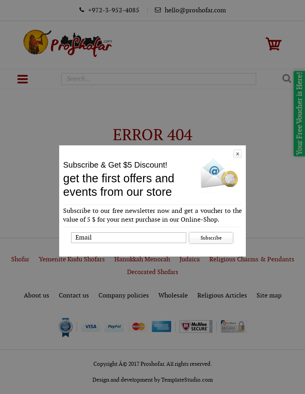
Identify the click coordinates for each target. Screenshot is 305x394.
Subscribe (211, 238)
